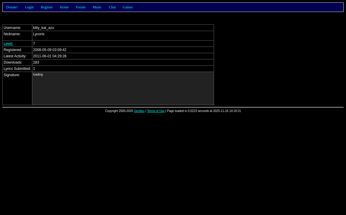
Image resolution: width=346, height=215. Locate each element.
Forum (81, 7)
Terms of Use (156, 111)
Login (29, 7)
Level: (8, 44)
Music (97, 7)
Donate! (12, 7)
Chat (112, 7)
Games (128, 7)
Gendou (139, 111)
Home (64, 7)
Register (47, 7)
